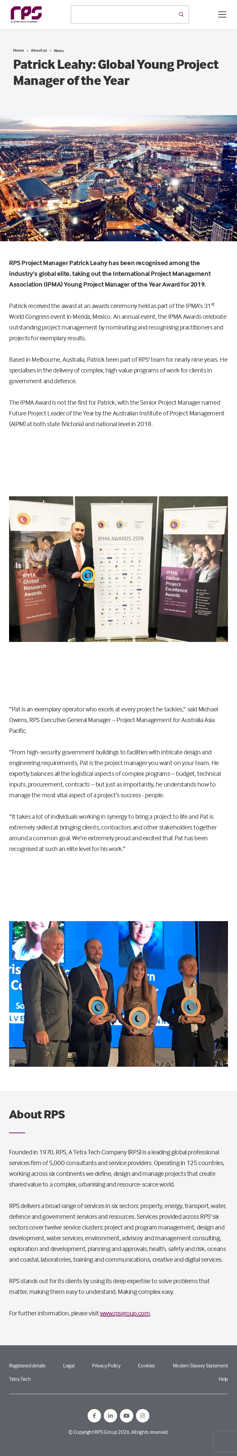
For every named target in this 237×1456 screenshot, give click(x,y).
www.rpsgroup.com (125, 1313)
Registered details (27, 1365)
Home (18, 50)
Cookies (146, 1365)
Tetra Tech (20, 1378)
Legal (68, 1365)
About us (39, 50)
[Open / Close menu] (222, 14)
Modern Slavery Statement (200, 1365)
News (59, 50)
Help (223, 1378)
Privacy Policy (106, 1365)
